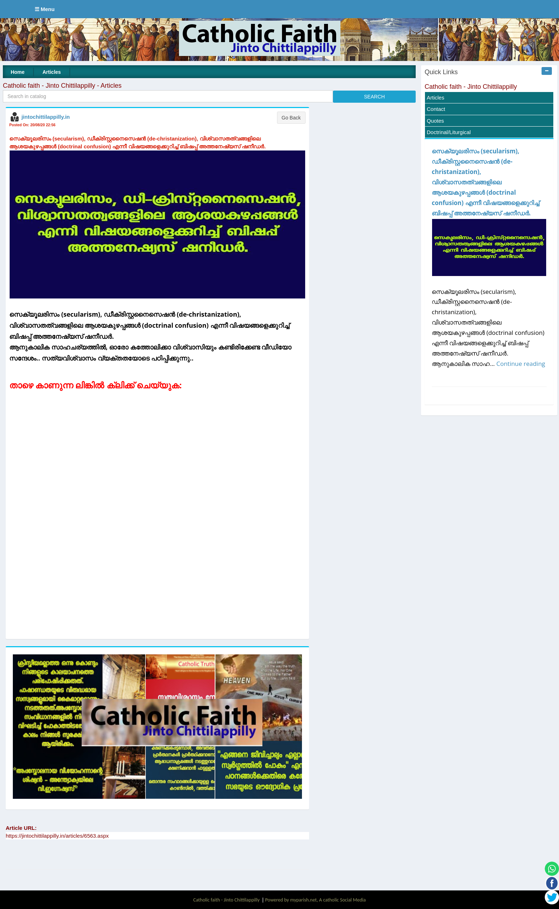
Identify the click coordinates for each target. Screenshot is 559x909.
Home (18, 72)
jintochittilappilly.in (45, 117)
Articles (51, 72)
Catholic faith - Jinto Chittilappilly (471, 86)
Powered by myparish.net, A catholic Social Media (315, 900)
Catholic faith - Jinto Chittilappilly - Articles (62, 85)
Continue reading (520, 363)
